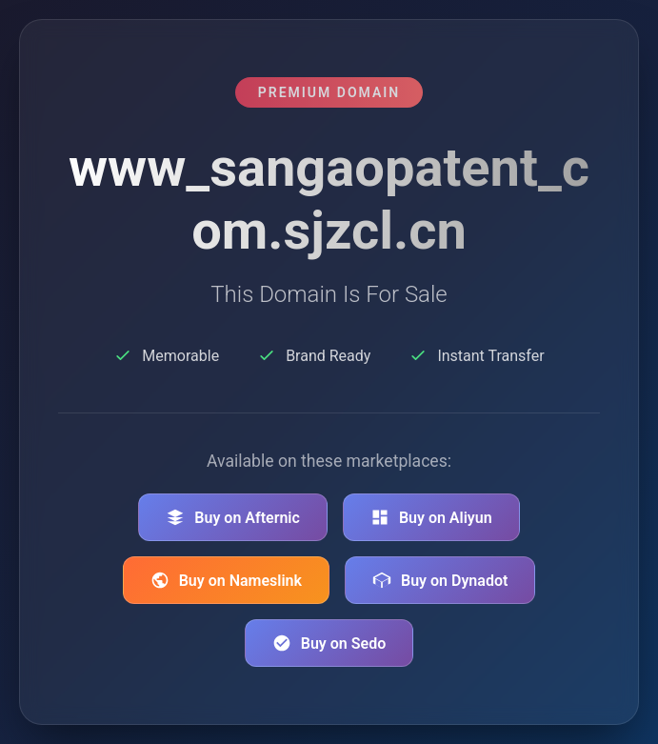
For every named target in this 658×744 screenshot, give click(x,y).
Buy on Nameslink (226, 580)
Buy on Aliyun (431, 517)
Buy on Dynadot (440, 580)
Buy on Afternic (233, 517)
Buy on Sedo (329, 643)
